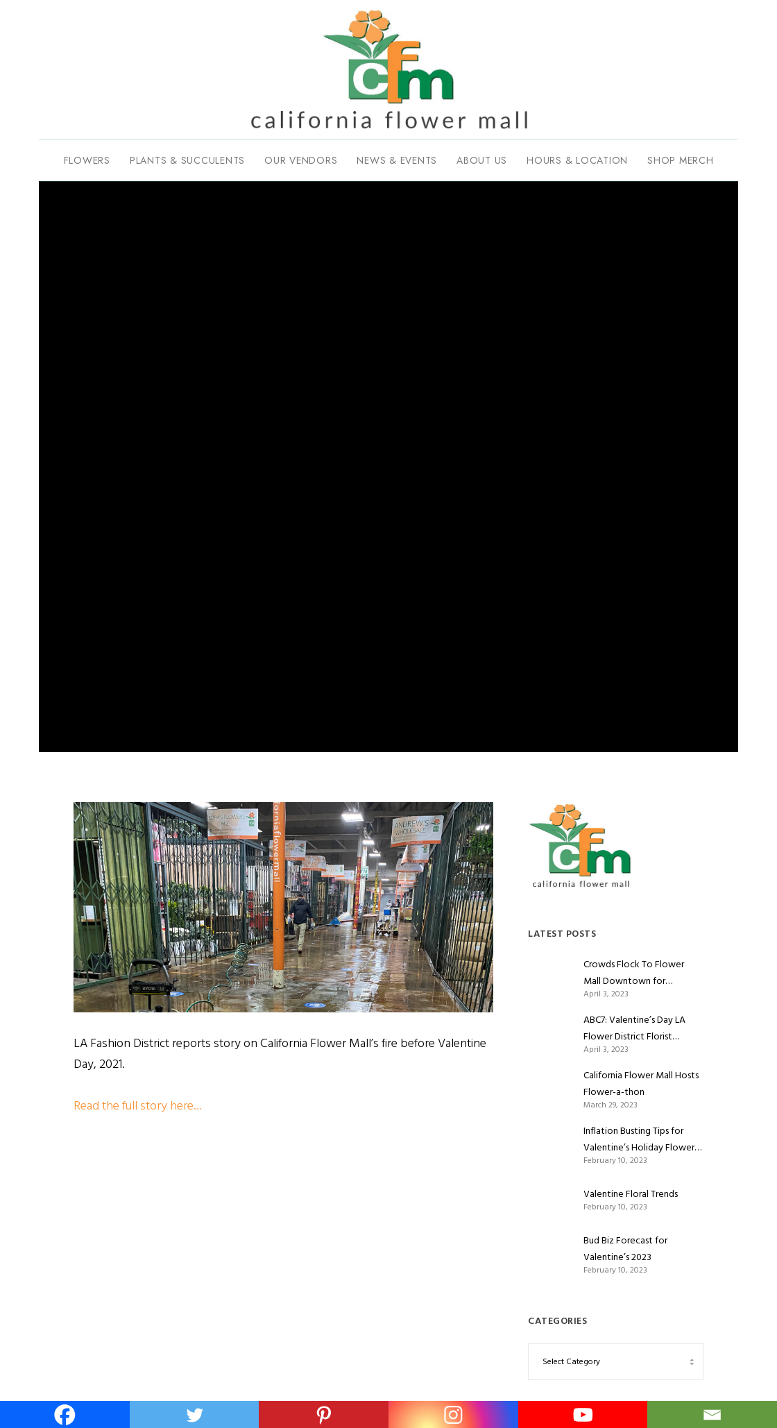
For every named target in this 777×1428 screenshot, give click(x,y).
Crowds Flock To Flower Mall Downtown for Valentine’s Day (633, 972)
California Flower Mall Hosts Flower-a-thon (641, 1083)
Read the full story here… (138, 1106)
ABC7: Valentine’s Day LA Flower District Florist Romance (634, 1028)
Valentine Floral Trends (630, 1194)
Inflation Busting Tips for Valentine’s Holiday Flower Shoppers (638, 1139)
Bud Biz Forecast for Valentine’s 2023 (625, 1248)
